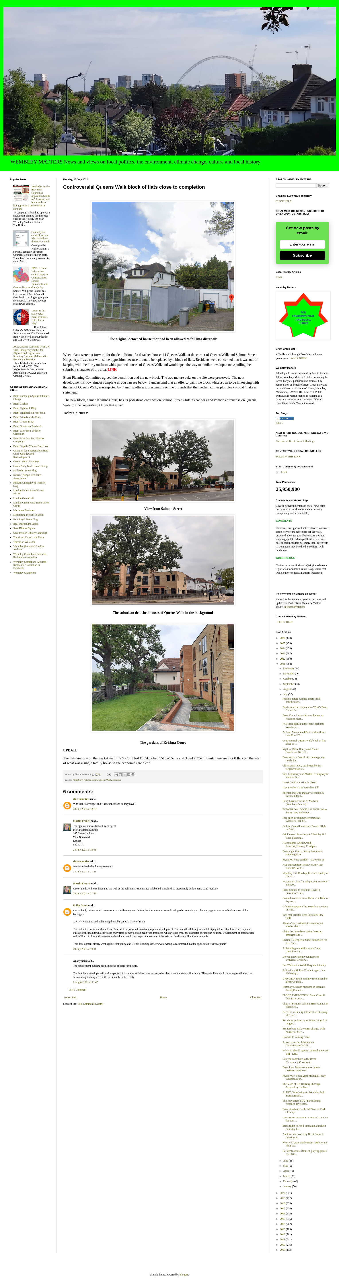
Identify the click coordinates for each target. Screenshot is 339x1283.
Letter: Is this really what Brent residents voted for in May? (39, 317)
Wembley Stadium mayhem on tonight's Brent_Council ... (303, 988)
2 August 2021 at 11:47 (85, 982)
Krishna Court (90, 779)
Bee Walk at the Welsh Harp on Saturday (304, 965)
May (286, 1165)
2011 (283, 1239)
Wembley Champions (24, 572)
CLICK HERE (283, 201)
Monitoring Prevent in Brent (28, 514)
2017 (283, 1208)
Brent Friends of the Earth (27, 417)
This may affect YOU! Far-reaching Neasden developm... (301, 1102)
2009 (283, 1249)
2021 (283, 663)
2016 (283, 1213)
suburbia (116, 779)
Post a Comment (77, 989)
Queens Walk (105, 779)
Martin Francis (81, 820)
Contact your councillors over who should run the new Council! (40, 236)
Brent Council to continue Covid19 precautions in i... (301, 891)
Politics (279, 423)
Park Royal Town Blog (25, 519)
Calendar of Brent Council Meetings (295, 441)
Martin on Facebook (24, 510)
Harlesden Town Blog (25, 470)
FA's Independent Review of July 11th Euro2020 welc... (302, 866)
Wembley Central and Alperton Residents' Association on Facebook (29, 565)
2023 (283, 653)
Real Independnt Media (25, 523)
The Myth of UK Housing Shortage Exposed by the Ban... (301, 1085)
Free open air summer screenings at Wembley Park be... (301, 819)
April (286, 1170)
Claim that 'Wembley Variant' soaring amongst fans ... (302, 933)
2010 (283, 1244)
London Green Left (23, 498)
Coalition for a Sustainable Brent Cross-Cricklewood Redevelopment (30, 454)
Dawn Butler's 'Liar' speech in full (300, 787)
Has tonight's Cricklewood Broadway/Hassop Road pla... (300, 844)
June (286, 1160)
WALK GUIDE (299, 358)
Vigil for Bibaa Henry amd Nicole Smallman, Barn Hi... (300, 750)
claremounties (81, 799)
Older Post (255, 997)
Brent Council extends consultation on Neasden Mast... (302, 717)
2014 (283, 1223)
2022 (283, 658)
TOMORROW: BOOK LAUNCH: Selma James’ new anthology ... (304, 811)
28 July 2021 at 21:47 (84, 893)
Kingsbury (77, 779)
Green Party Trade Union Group (30, 466)
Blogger (184, 1274)
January (287, 1186)
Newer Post (70, 997)
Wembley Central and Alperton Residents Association (29, 556)
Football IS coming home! (296, 1037)
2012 (283, 1234)
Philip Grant (80, 905)
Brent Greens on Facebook (27, 426)
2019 (283, 1198)
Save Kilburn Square (24, 528)
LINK (279, 277)
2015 (283, 1218)
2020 (283, 1193)
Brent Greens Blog (23, 421)
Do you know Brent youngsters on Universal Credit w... (300, 958)
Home (163, 997)
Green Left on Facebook (26, 461)
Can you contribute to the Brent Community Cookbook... (299, 1060)
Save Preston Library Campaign (30, 532)
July (285, 694)
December (289, 668)
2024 (283, 648)
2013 (283, 1229)
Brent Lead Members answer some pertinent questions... (301, 1069)
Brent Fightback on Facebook (29, 412)
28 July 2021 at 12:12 (84, 809)
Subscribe (302, 255)
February (288, 1181)
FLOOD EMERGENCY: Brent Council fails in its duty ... (303, 997)
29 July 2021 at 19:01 (84, 949)
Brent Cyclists (20, 403)
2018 (283, 1203)
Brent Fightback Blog (24, 408)
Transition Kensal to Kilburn (28, 537)
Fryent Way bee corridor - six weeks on (303, 859)
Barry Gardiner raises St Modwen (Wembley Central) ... (300, 802)
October (287, 678)
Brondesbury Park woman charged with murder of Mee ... (303, 1030)
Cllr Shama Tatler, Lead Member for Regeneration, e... (301, 767)
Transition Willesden (24, 542)
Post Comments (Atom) (90, 1003)
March (287, 1176)
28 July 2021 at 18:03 (84, 849)
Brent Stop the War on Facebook (30, 446)
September (289, 684)
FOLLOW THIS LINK (288, 456)
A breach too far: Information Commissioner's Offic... (298, 1044)
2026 (283, 638)
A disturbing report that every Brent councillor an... (301, 950)
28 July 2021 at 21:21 (84, 871)
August (287, 689)
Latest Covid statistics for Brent (299, 782)
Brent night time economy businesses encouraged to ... (302, 853)
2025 (283, 643)
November (289, 673)
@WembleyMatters (294, 606)
